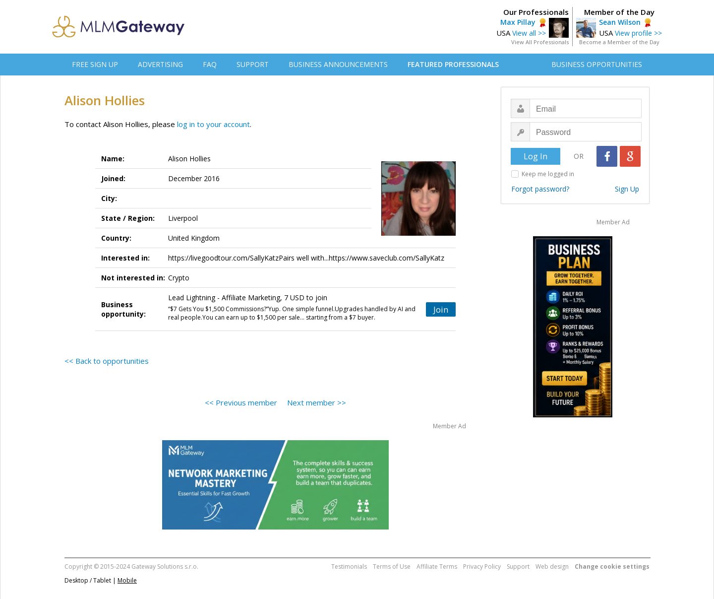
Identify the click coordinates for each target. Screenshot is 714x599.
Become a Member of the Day (619, 42)
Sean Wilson (620, 22)
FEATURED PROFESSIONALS (453, 64)
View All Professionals (540, 42)
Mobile (127, 580)
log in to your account (213, 124)
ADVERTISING (160, 64)
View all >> (529, 33)
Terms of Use (392, 566)
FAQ (210, 64)
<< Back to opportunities (106, 361)
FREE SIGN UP (95, 64)
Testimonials (349, 566)
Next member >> (316, 402)
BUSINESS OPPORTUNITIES (596, 64)
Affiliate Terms (436, 566)
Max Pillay (518, 22)
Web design (552, 566)
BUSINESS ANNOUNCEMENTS (338, 64)
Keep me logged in (548, 174)
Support (518, 566)
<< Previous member (241, 402)
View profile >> (638, 33)
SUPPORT (253, 64)
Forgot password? (540, 189)
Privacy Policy (482, 566)
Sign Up (627, 189)
